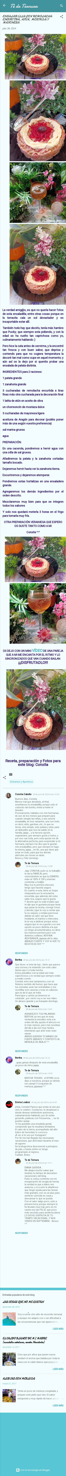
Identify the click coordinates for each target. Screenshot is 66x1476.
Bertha (18, 959)
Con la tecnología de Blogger (33, 1470)
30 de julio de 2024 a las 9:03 (44, 1102)
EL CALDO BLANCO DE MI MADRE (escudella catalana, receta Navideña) (24, 1340)
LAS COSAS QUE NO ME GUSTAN (23, 1302)
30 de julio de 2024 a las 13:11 (39, 1163)
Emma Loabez (22, 1102)
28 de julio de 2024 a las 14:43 (39, 1073)
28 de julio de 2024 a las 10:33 (46, 794)
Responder (21, 953)
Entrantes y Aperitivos (21, 781)
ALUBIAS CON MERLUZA (19, 1379)
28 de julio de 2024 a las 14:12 (36, 960)
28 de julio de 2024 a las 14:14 (36, 1058)
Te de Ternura (32, 863)
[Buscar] (61, 6)
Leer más (58, 1328)
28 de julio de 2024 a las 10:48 (39, 866)
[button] (61, 17)
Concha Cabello (23, 794)
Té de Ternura (24, 6)
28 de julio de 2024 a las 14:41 (39, 1009)
